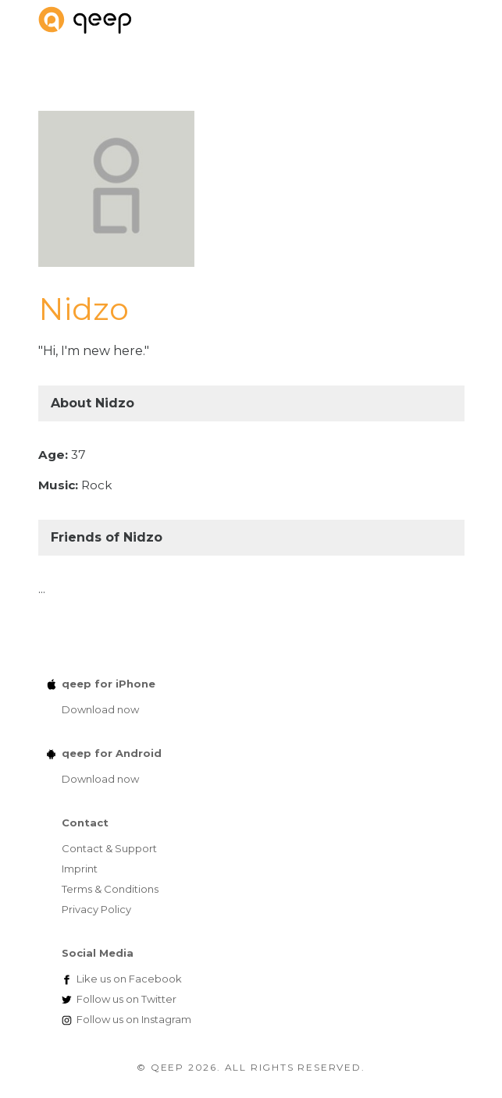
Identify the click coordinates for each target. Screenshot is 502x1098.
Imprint (80, 868)
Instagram (134, 1019)
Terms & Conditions (110, 889)
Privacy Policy (96, 909)
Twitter (126, 999)
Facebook (129, 978)
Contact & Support (109, 848)
